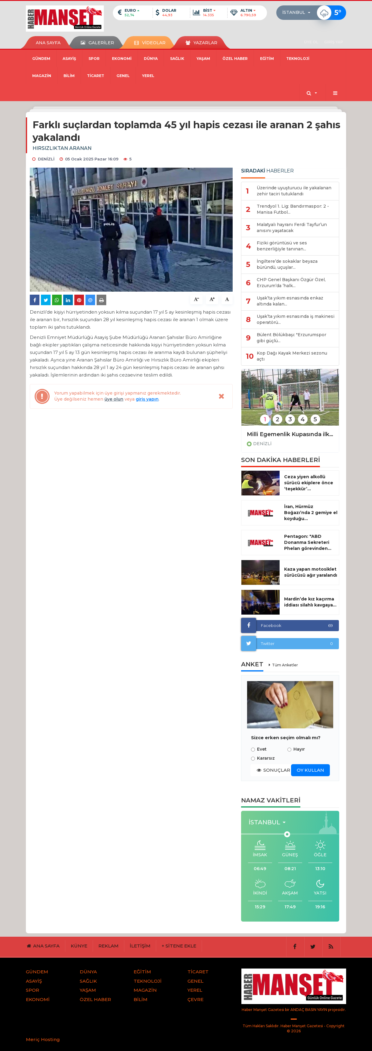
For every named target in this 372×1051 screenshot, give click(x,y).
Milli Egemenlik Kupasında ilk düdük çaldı (290, 434)
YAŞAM (203, 58)
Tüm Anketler (285, 665)
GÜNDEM (41, 58)
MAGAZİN (41, 75)
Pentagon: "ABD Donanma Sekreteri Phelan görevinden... (307, 542)
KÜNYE (79, 946)
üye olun (113, 399)
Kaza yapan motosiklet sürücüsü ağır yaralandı (310, 572)
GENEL (123, 75)
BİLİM (69, 75)
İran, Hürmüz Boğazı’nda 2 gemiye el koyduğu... (310, 512)
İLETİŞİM (140, 946)
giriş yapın (147, 399)
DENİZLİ (262, 443)
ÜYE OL (311, 42)
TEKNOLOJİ (297, 58)
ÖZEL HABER (235, 58)
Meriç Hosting (43, 1039)
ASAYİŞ (69, 58)
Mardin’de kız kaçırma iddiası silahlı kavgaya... (310, 602)
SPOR (94, 58)
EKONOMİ (122, 58)
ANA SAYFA (48, 42)
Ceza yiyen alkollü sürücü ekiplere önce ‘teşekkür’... (308, 482)
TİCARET (95, 75)
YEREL (148, 75)
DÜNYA (151, 58)
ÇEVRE (195, 999)
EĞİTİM (267, 58)
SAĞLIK (177, 58)
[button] (298, 13)
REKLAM (108, 946)
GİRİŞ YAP (333, 42)
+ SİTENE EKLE (179, 946)
